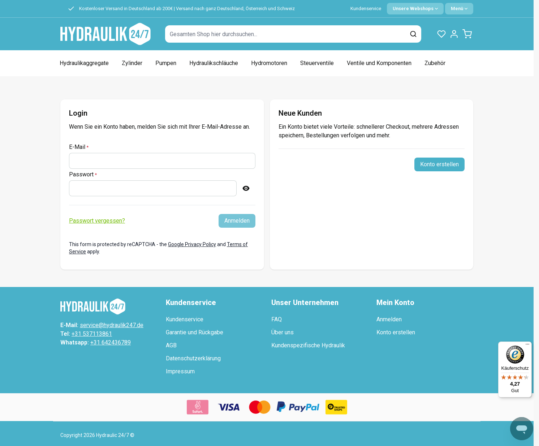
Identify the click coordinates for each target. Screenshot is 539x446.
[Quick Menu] (459, 8)
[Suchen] (413, 34)
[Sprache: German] (415, 8)
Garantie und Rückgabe (194, 332)
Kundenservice (365, 8)
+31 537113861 (92, 333)
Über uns (282, 332)
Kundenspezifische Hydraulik (308, 345)
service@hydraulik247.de (111, 325)
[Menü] (527, 346)
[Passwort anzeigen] (246, 188)
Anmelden (389, 319)
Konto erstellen (395, 332)
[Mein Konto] (454, 34)
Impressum (180, 371)
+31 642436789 (110, 342)
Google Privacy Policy (192, 244)
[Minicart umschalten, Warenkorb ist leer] (467, 34)
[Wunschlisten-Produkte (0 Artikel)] (441, 34)
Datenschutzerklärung (193, 358)
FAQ (276, 319)
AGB (171, 345)
